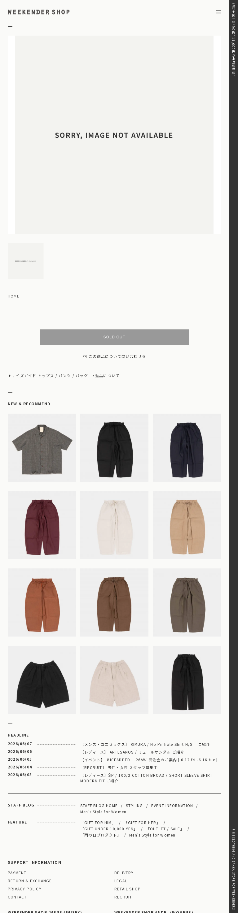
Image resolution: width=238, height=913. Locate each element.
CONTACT (17, 832)
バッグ (82, 311)
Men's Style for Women (103, 747)
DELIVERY (124, 808)
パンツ (65, 311)
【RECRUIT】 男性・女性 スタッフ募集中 (119, 703)
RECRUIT (123, 832)
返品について (107, 311)
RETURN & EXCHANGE (30, 816)
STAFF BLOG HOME (99, 741)
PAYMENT (17, 808)
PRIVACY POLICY (25, 824)
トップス (46, 311)
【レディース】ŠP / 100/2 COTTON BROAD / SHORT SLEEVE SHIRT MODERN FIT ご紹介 (146, 713)
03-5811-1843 (186, 875)
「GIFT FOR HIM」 (98, 758)
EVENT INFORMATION (172, 741)
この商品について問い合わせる (114, 292)
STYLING (134, 741)
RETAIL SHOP (127, 824)
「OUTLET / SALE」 (165, 764)
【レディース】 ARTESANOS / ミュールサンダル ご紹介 (132, 687)
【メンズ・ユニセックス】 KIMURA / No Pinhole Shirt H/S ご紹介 (145, 679)
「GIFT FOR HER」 (142, 758)
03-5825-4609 (79, 875)
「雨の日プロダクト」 (100, 770)
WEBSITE (19, 884)
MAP (61, 858)
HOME (13, 232)
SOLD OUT (115, 273)
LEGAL (120, 816)
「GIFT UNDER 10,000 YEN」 (109, 764)
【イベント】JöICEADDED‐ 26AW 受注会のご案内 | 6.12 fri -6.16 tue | (149, 695)
